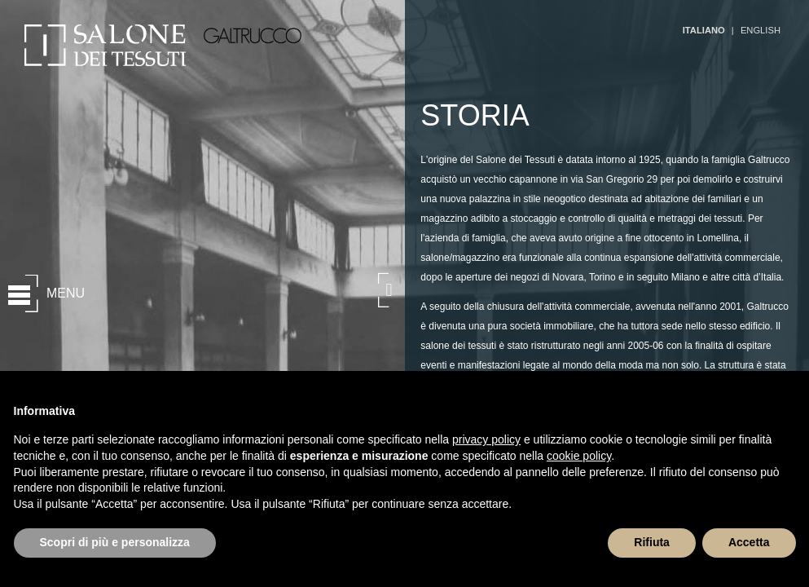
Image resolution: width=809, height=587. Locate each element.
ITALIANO (704, 30)
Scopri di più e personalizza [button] (115, 542)
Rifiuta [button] (652, 542)
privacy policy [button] (486, 439)
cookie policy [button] (579, 455)
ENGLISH (760, 30)
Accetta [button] (749, 542)
